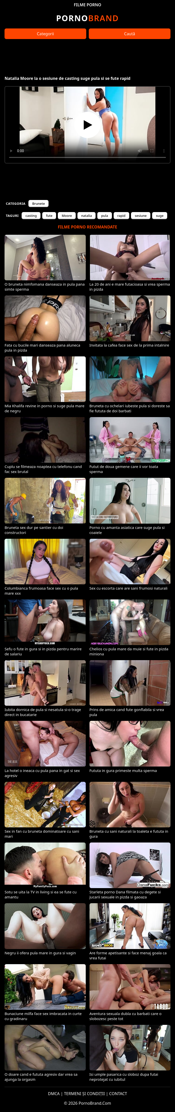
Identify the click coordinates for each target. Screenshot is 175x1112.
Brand (87, 18)
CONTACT (118, 1093)
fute (49, 215)
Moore (67, 215)
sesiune (141, 215)
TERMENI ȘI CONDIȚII (84, 1093)
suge (159, 215)
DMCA (54, 1093)
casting (31, 215)
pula (104, 215)
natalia (86, 215)
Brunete (38, 203)
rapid (121, 215)
